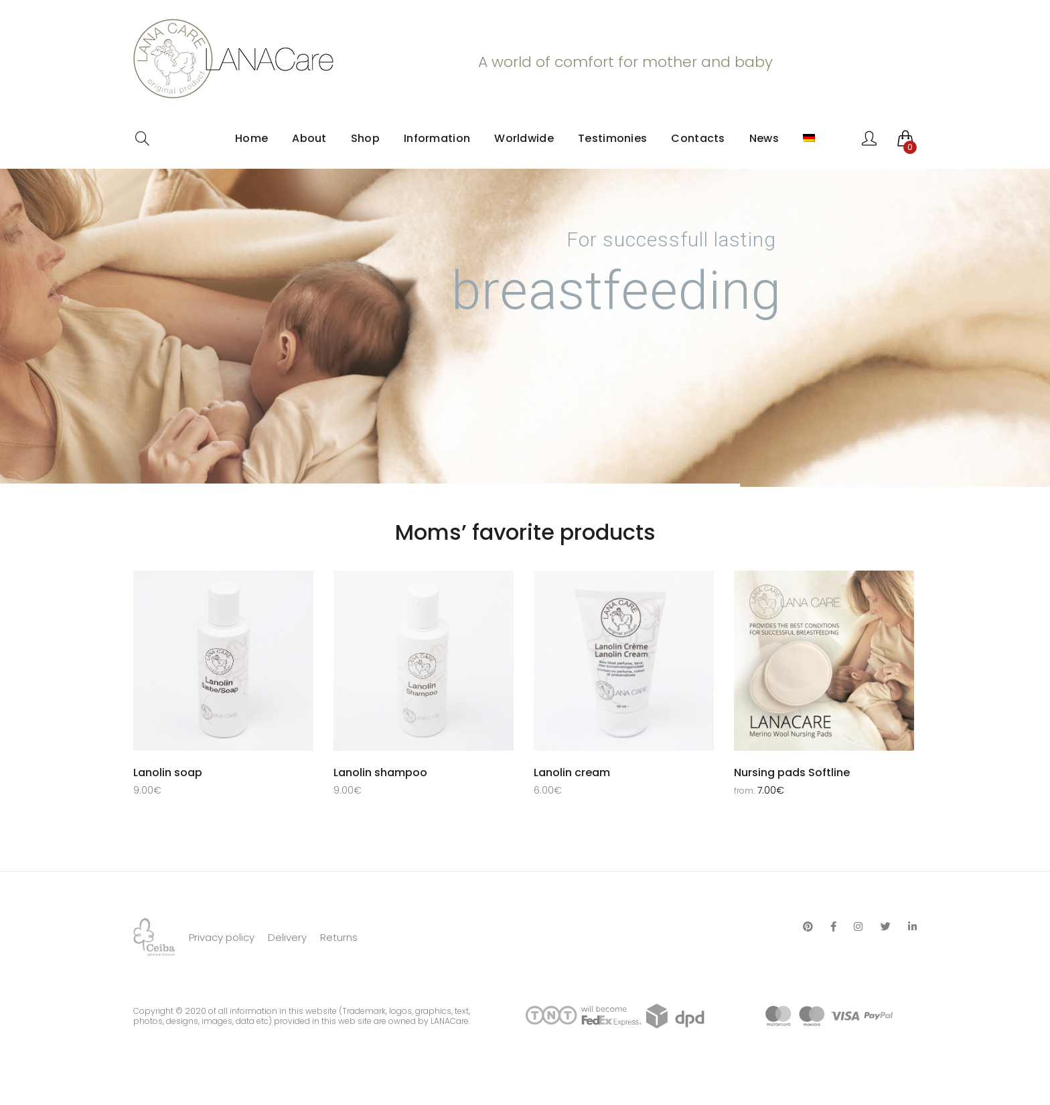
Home (251, 138)
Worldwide (524, 138)
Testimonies (612, 138)
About (309, 138)
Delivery (287, 969)
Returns (339, 969)
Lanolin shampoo (380, 772)
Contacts (698, 138)
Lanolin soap (167, 772)
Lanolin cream (572, 772)
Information (437, 138)
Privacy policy (221, 969)
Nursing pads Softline (792, 772)
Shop (365, 138)
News (764, 138)
